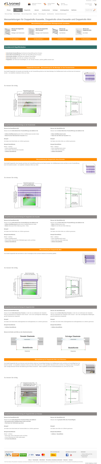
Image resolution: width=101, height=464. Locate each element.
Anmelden (94, 0)
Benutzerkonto (88, 0)
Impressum (71, 459)
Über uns (30, 459)
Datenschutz (65, 459)
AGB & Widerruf (42, 459)
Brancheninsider (35, 459)
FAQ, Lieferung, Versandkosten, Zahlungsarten (54, 459)
